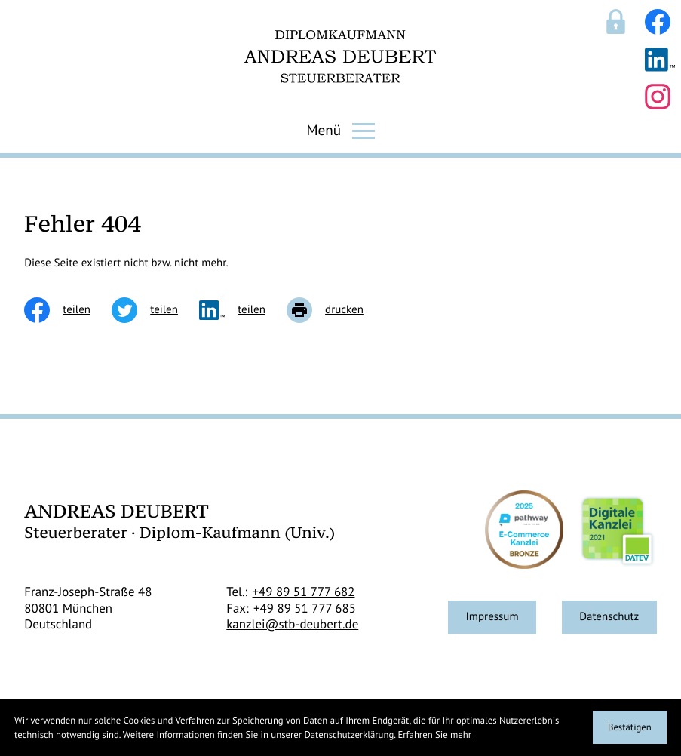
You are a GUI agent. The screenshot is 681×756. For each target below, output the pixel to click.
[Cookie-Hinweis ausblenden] (630, 727)
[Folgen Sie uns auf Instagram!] (657, 96)
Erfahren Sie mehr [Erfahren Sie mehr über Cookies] (434, 734)
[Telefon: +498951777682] (304, 592)
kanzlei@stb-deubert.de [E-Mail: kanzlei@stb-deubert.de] (292, 624)
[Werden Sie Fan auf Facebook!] (657, 22)
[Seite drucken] (336, 310)
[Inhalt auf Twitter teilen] (155, 310)
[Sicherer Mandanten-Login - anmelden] (615, 21)
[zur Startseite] (340, 56)
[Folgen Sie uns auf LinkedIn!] (660, 60)
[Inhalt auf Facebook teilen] (68, 310)
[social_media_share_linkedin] (243, 310)
